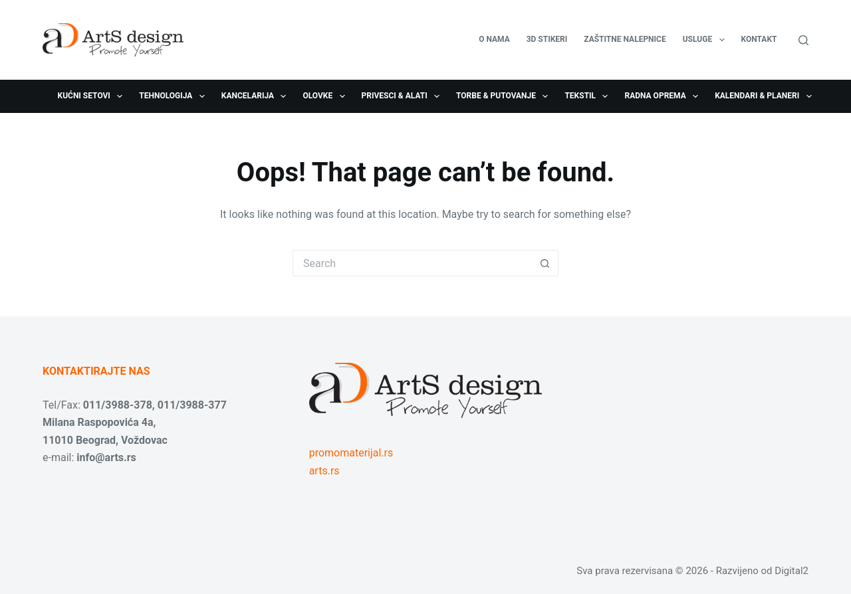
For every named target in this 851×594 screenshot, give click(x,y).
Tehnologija (174, 96)
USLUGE (706, 40)
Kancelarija (256, 96)
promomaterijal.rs (351, 452)
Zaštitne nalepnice (625, 39)
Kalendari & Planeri (765, 96)
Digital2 (791, 571)
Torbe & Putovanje (504, 96)
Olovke (326, 96)
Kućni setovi (93, 96)
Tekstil (588, 96)
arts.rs (324, 470)
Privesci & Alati (403, 96)
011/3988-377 (192, 405)
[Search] (803, 40)
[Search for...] (412, 263)
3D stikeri (547, 39)
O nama (494, 39)
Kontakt (759, 39)
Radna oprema (663, 96)
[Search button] (545, 263)
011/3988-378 (117, 405)
